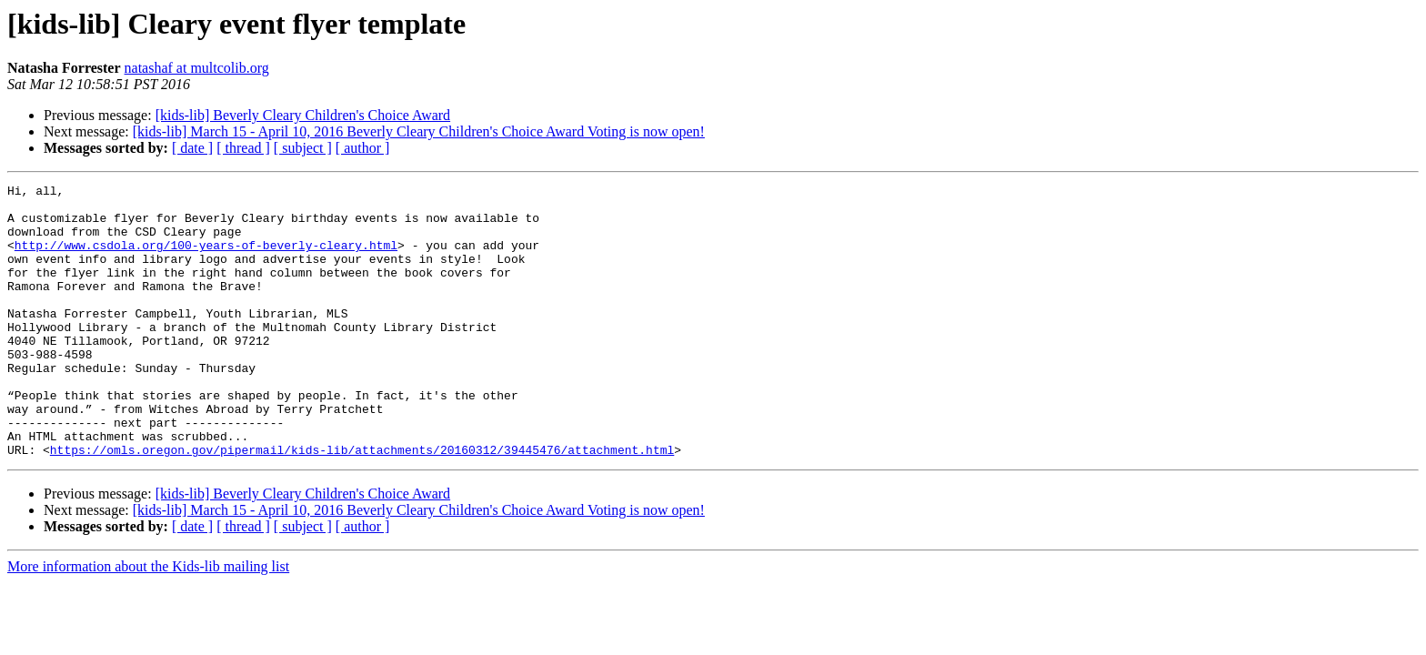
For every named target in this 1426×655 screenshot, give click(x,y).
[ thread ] (243, 148)
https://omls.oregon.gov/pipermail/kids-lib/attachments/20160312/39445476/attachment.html (362, 504)
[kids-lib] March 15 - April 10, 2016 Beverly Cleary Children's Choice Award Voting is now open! (419, 131)
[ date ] (192, 148)
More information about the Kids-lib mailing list (148, 621)
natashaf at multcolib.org (197, 68)
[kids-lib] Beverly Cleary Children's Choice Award (303, 115)
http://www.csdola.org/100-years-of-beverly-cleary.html (206, 258)
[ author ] (363, 148)
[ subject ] (303, 148)
